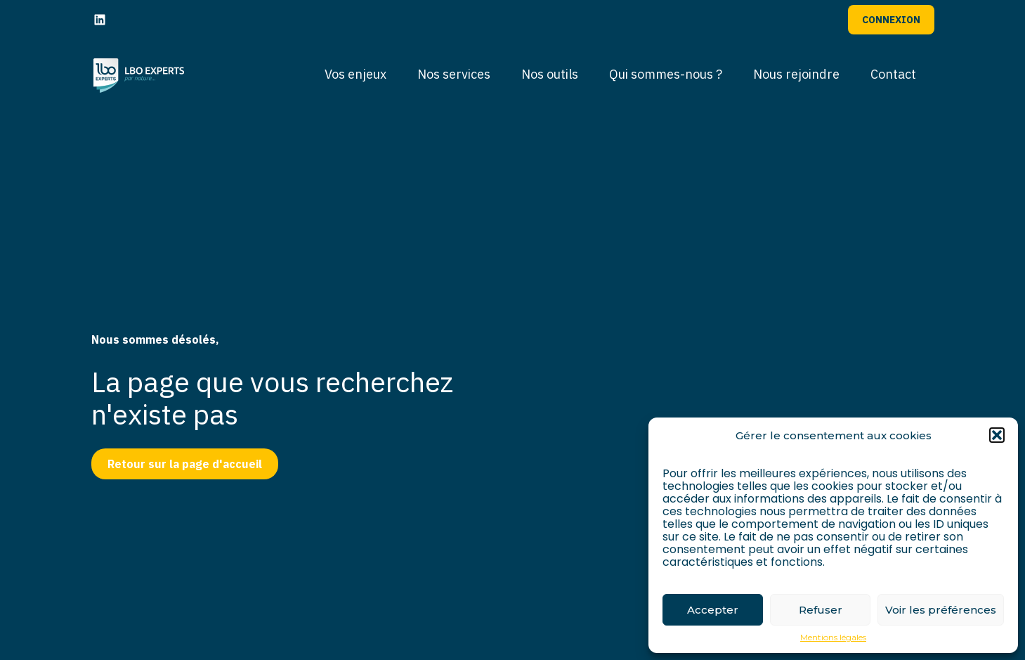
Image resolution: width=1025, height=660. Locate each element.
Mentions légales (833, 637)
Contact (893, 74)
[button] (997, 435)
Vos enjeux (355, 74)
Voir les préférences (940, 609)
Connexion (891, 19)
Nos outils (549, 74)
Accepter (712, 609)
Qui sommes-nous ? (665, 74)
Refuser (820, 609)
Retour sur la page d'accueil (184, 464)
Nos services (453, 74)
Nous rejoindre (796, 74)
